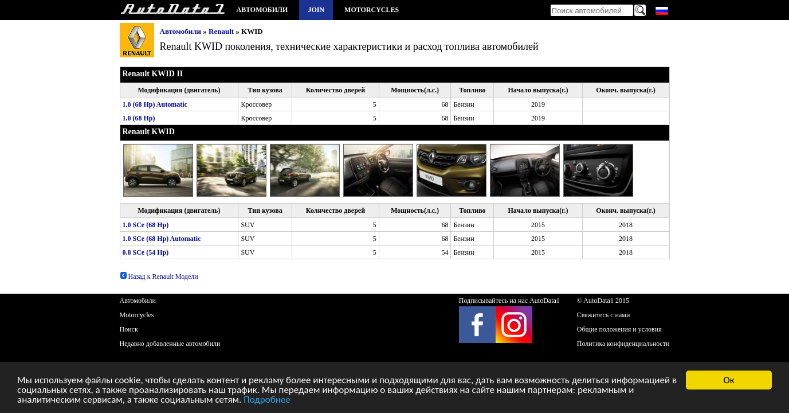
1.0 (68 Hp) (139, 118)
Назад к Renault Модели (159, 276)
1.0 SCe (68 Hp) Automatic (162, 239)
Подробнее (267, 401)
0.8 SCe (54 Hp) (146, 252)
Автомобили (262, 10)
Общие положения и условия (619, 329)
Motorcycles (371, 10)
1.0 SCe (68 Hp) (146, 225)
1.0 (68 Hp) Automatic (155, 104)
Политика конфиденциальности (623, 344)
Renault (221, 31)
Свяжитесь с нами (603, 315)
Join (316, 10)
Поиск (129, 329)
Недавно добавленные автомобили (170, 344)
